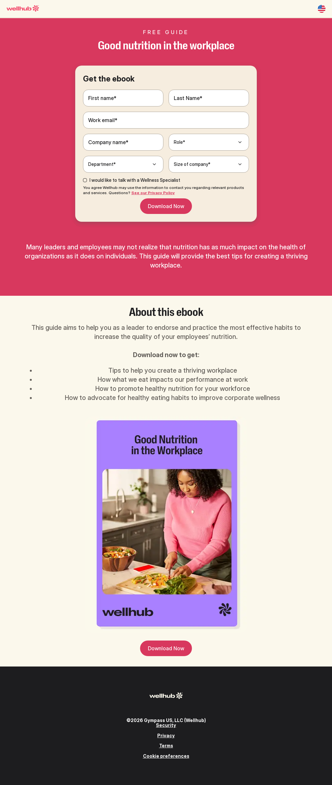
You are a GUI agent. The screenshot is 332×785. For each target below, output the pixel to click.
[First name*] (123, 98)
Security (166, 725)
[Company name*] (123, 142)
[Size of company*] (209, 164)
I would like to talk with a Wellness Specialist (134, 180)
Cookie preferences (166, 756)
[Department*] (123, 164)
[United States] (322, 9)
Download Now (166, 206)
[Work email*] (166, 120)
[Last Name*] (209, 98)
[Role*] (209, 142)
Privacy (166, 735)
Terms (166, 745)
